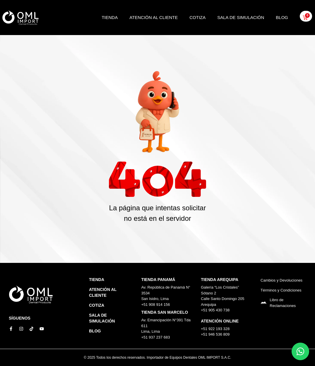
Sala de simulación (240, 17)
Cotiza (197, 17)
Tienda (110, 17)
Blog (282, 17)
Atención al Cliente (153, 17)
